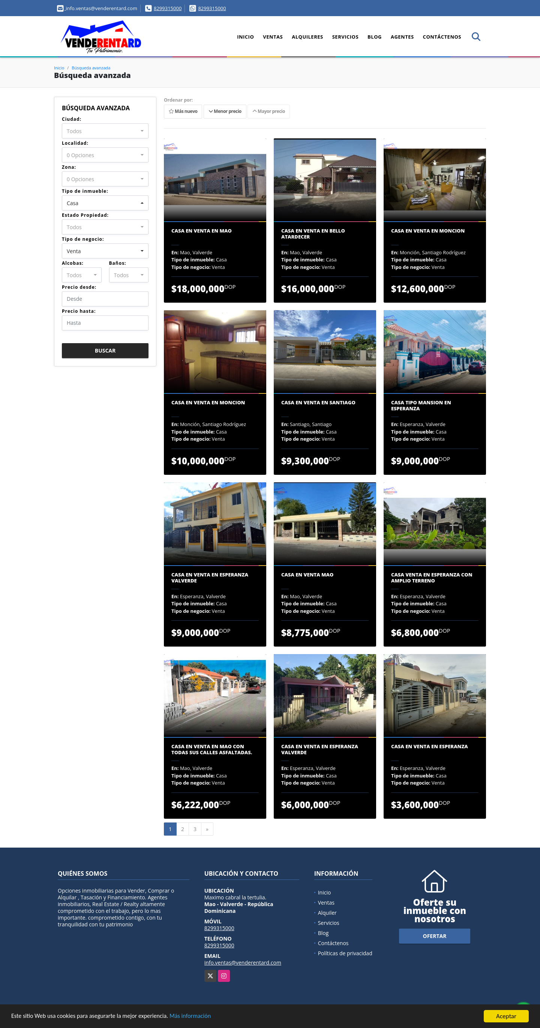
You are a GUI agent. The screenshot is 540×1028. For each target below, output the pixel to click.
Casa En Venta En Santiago (318, 403)
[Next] (207, 829)
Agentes (402, 36)
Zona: (69, 167)
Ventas (273, 36)
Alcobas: (73, 263)
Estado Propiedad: (85, 215)
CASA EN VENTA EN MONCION (428, 231)
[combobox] (105, 130)
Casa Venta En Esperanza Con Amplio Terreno (431, 578)
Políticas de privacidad (345, 953)
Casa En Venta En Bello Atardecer (313, 234)
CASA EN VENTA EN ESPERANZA (429, 747)
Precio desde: (79, 287)
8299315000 (168, 8)
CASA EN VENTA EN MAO (201, 231)
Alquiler (327, 912)
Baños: (117, 263)
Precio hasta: (79, 311)
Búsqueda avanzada (91, 68)
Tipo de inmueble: (85, 191)
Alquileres (307, 36)
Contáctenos (442, 36)
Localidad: (75, 143)
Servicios (345, 36)
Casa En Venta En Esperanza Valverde (209, 578)
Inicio (245, 36)
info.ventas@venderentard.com (242, 962)
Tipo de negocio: (83, 239)
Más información (200, 1017)
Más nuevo (183, 111)
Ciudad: (71, 119)
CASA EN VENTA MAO (307, 575)
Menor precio (225, 111)
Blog (375, 36)
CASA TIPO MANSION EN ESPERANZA (421, 405)
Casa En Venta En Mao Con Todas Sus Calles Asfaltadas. (211, 749)
